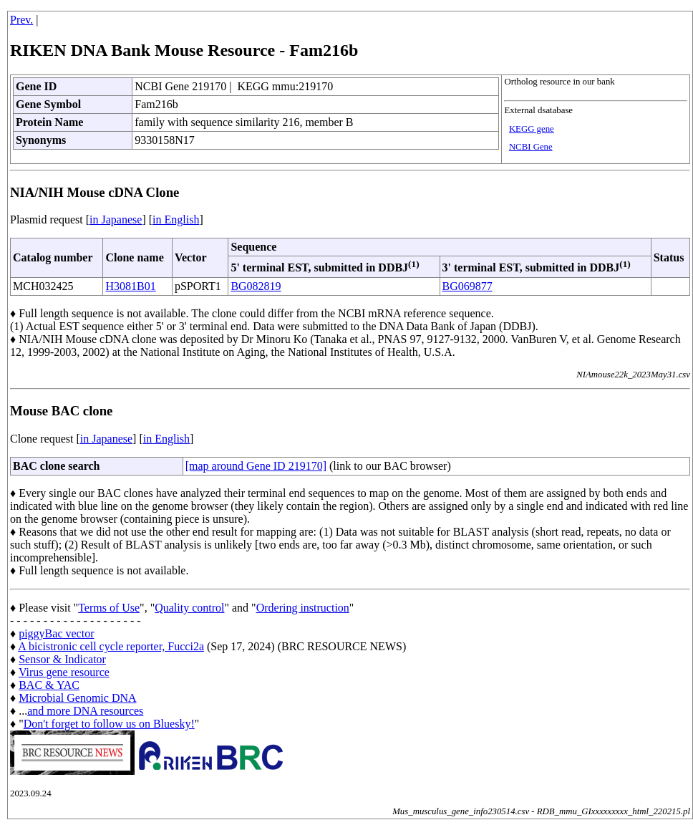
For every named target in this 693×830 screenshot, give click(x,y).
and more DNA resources (85, 711)
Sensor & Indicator (62, 659)
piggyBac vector (56, 633)
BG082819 (256, 286)
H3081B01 (130, 286)
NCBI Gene (531, 147)
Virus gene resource (64, 672)
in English (175, 219)
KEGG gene (531, 129)
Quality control (189, 608)
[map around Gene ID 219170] (255, 466)
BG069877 (467, 286)
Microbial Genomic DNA (77, 698)
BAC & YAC (49, 685)
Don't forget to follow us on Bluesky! (109, 724)
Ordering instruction (302, 608)
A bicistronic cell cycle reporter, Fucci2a (111, 646)
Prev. (21, 20)
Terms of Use (109, 608)
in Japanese (115, 219)
